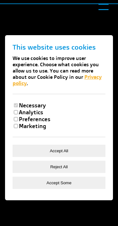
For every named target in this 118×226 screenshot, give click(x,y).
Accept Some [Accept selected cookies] (59, 182)
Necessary (32, 105)
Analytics (31, 112)
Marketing (32, 125)
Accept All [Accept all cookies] (59, 150)
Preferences (34, 119)
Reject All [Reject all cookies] (59, 166)
